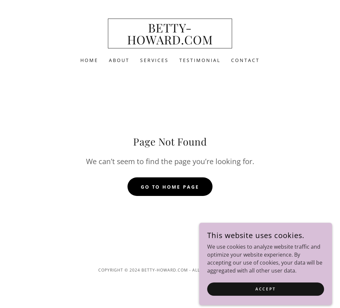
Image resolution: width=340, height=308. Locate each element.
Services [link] (154, 60)
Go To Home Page (170, 187)
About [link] (119, 60)
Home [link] (89, 60)
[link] (170, 42)
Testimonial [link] (199, 60)
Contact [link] (245, 60)
